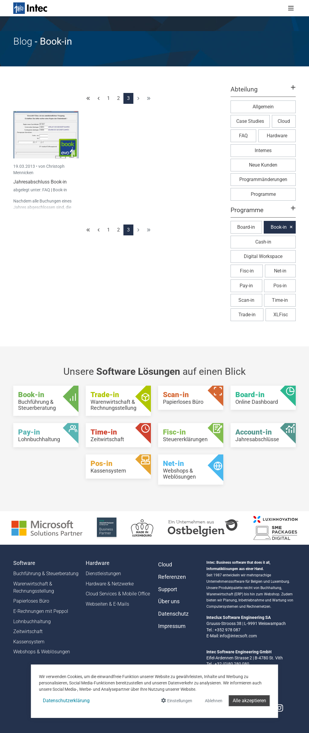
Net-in (280, 271)
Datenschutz (173, 614)
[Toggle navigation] (291, 8)
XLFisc (280, 314)
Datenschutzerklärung (66, 700)
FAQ (46, 189)
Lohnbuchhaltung (32, 621)
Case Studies (250, 121)
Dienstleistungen (103, 573)
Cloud (284, 121)
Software (24, 563)
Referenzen (172, 577)
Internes (263, 150)
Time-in (280, 300)
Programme (263, 194)
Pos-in (280, 285)
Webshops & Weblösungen (41, 652)
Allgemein (263, 107)
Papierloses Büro (31, 601)
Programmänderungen (263, 179)
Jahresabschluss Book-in (40, 182)
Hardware (277, 136)
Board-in (246, 227)
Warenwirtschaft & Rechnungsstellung (33, 587)
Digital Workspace (263, 256)
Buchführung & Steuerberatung (45, 573)
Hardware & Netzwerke (110, 584)
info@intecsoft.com (238, 635)
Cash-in (263, 242)
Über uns (169, 601)
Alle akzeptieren (249, 700)
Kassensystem (28, 642)
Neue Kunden (263, 165)
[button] (263, 92)
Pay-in (246, 285)
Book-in (60, 189)
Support (167, 589)
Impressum (172, 626)
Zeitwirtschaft (28, 631)
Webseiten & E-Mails (107, 604)
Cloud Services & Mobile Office (118, 594)
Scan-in (246, 300)
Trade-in (247, 314)
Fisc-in (247, 271)
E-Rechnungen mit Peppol (40, 611)
